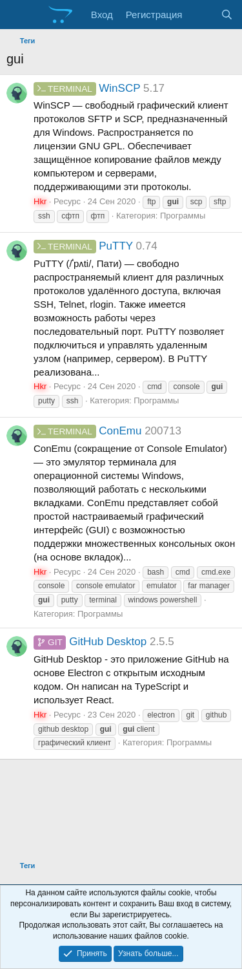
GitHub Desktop (90, 641)
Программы (182, 215)
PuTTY (83, 246)
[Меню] (18, 15)
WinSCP (87, 88)
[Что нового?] (201, 15)
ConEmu (87, 431)
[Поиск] (226, 15)
